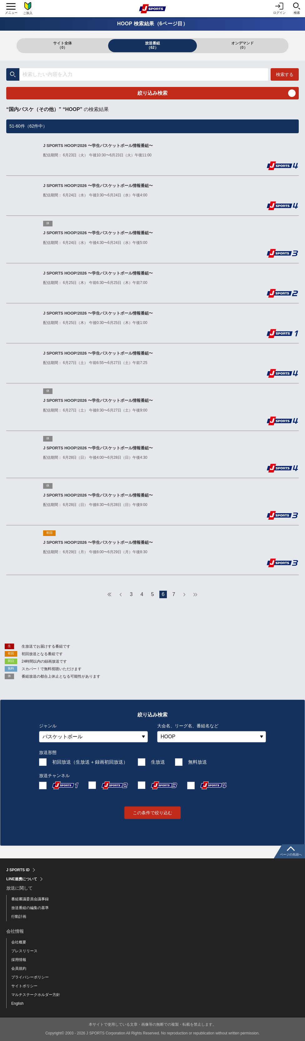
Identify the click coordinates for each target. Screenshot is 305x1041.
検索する (284, 74)
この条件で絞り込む (152, 812)
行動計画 (18, 916)
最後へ (195, 594)
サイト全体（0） (62, 45)
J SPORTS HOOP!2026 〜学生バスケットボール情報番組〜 (98, 145)
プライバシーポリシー (30, 977)
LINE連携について (21, 879)
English (17, 1003)
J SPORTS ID (18, 870)
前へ (120, 594)
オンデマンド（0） (242, 45)
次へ (184, 594)
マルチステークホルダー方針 (35, 995)
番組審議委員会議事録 (30, 899)
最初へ (110, 594)
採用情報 (18, 960)
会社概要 (18, 942)
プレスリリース (24, 951)
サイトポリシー (24, 986)
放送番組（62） (152, 45)
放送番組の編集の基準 (30, 908)
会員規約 (18, 968)
